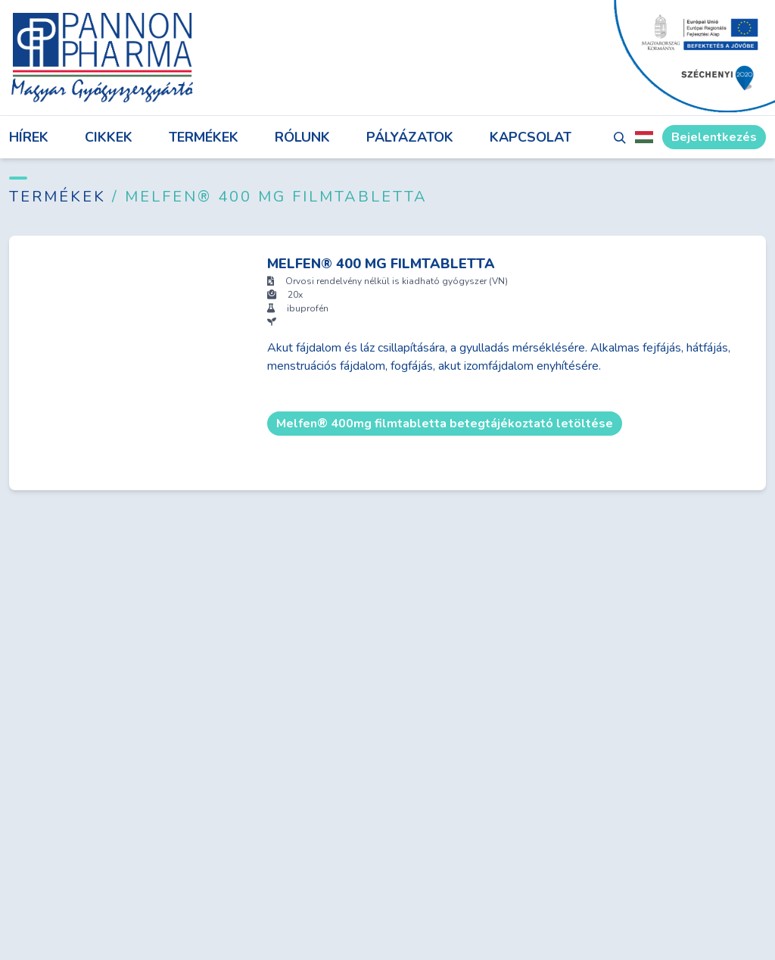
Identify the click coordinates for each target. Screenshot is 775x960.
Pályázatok (409, 137)
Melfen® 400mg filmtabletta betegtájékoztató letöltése (444, 423)
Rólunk (302, 137)
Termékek (203, 137)
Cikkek (108, 137)
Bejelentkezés (714, 137)
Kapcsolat (530, 137)
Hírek (28, 137)
